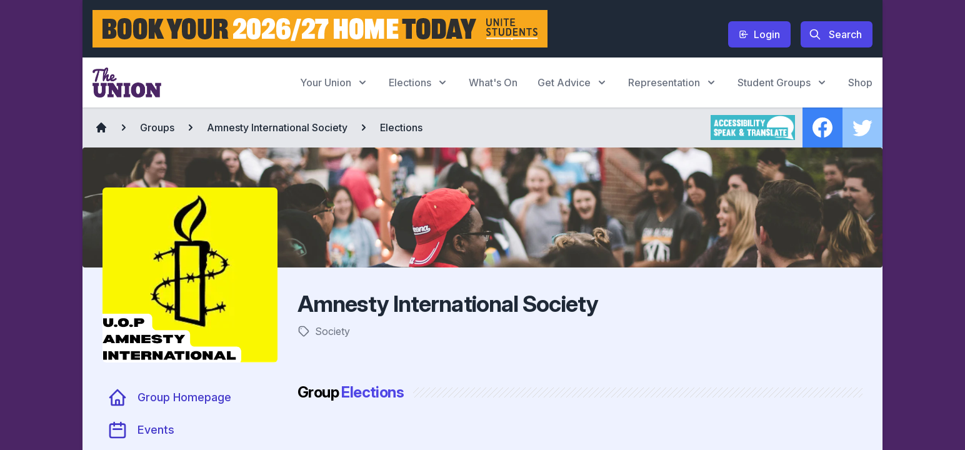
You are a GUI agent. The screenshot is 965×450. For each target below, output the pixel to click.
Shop (860, 82)
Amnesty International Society (277, 127)
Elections (401, 127)
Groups (157, 127)
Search (835, 34)
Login (759, 34)
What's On (493, 82)
